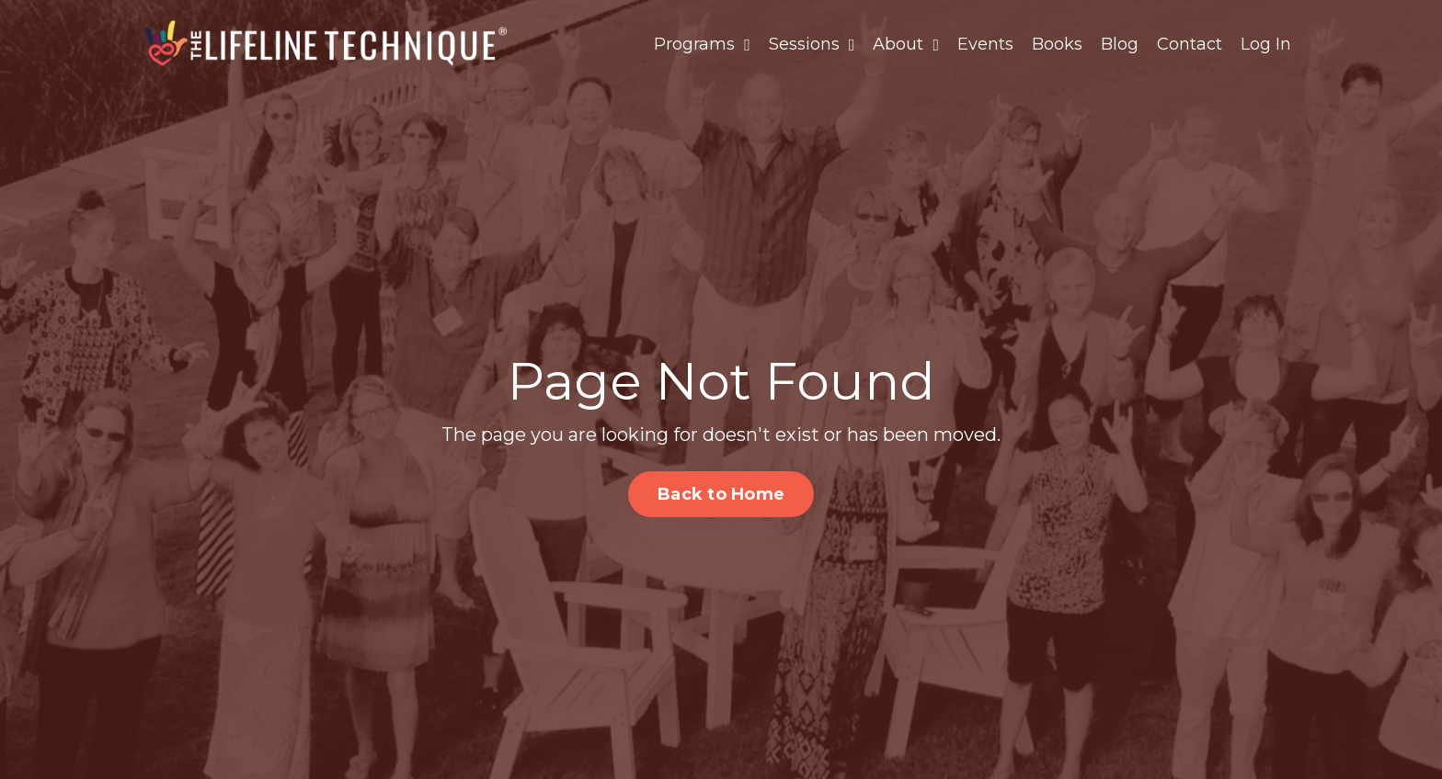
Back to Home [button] (721, 494)
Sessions (812, 44)
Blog (1120, 44)
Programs (702, 44)
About (906, 44)
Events (985, 44)
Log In (1266, 44)
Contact (1189, 44)
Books (1057, 44)
